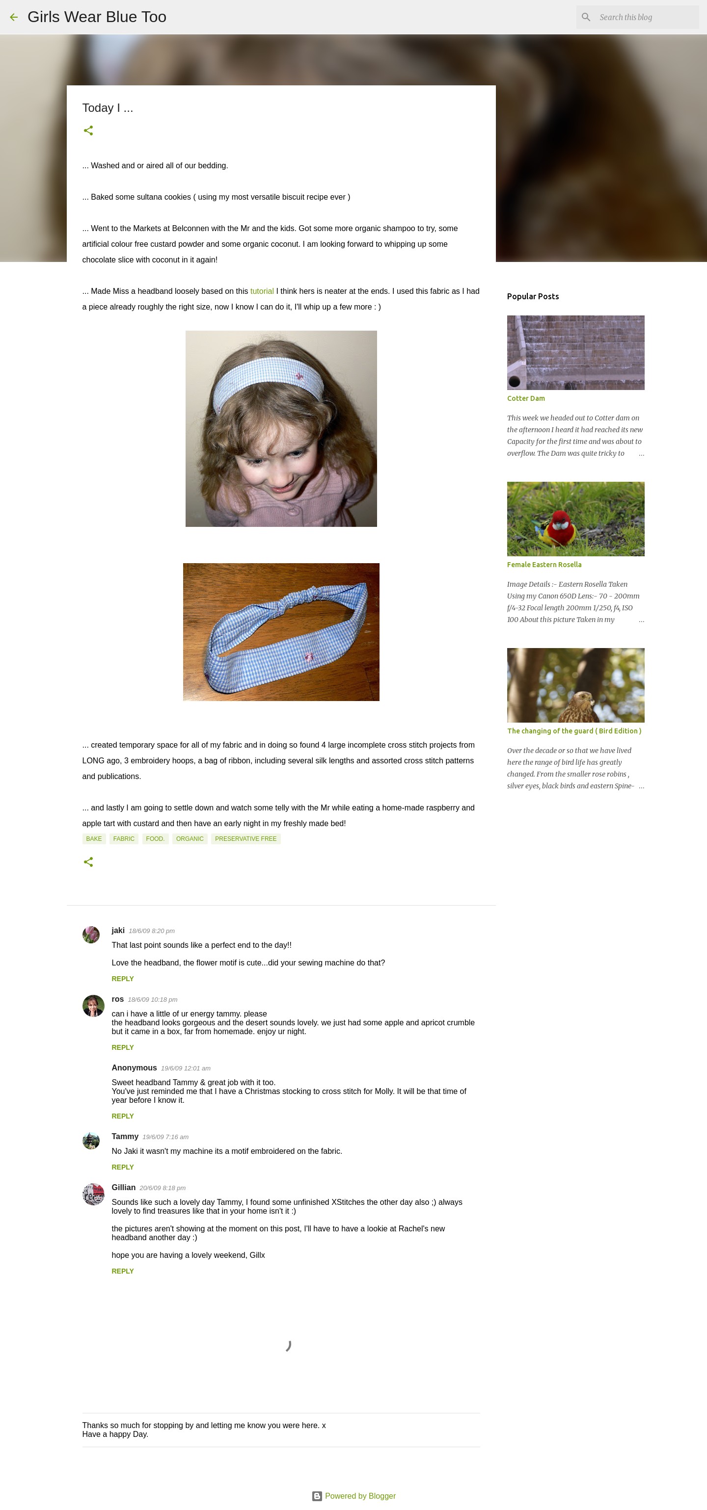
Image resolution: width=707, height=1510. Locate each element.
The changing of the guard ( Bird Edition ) (574, 731)
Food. (155, 838)
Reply (123, 979)
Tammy (125, 1136)
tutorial (262, 291)
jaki (118, 930)
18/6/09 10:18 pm (152, 999)
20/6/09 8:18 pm (162, 1188)
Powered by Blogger (353, 1496)
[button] (88, 131)
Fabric (124, 838)
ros (118, 999)
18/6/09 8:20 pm (152, 931)
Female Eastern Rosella (544, 565)
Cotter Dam (526, 398)
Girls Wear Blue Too (96, 17)
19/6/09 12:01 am (186, 1068)
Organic (190, 838)
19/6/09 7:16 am (165, 1137)
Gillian (124, 1187)
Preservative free (245, 838)
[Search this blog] (647, 17)
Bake (94, 838)
